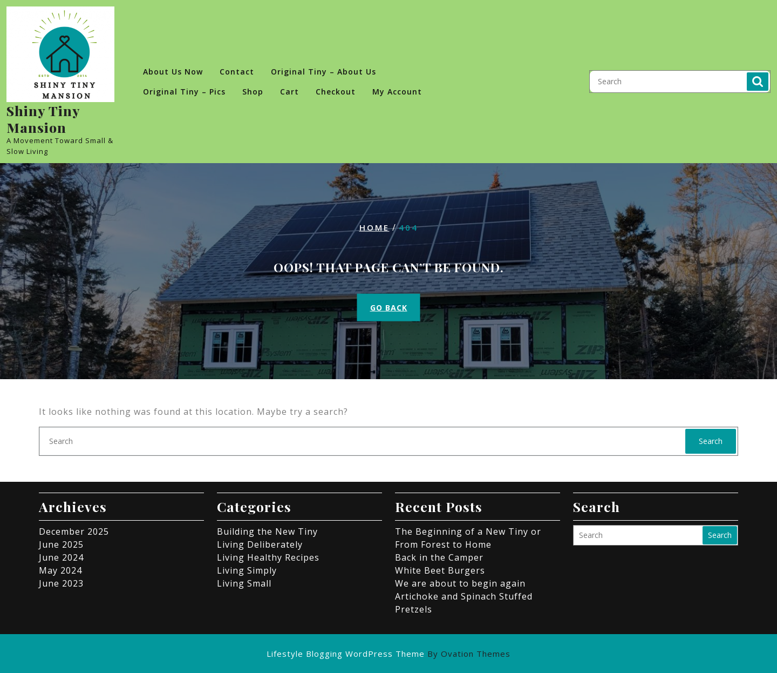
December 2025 (74, 531)
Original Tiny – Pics (184, 91)
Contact (237, 71)
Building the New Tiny (267, 531)
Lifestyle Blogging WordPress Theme (388, 653)
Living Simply (247, 570)
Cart (289, 91)
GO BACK (388, 307)
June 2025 (61, 544)
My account (397, 91)
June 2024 (61, 557)
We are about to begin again (460, 583)
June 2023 (61, 583)
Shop (252, 91)
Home (374, 227)
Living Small (244, 583)
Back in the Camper (439, 557)
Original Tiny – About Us (323, 71)
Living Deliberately (260, 544)
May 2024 (60, 570)
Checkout (336, 91)
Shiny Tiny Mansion (43, 119)
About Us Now (173, 71)
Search (757, 81)
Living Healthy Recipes (268, 557)
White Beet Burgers (440, 570)
